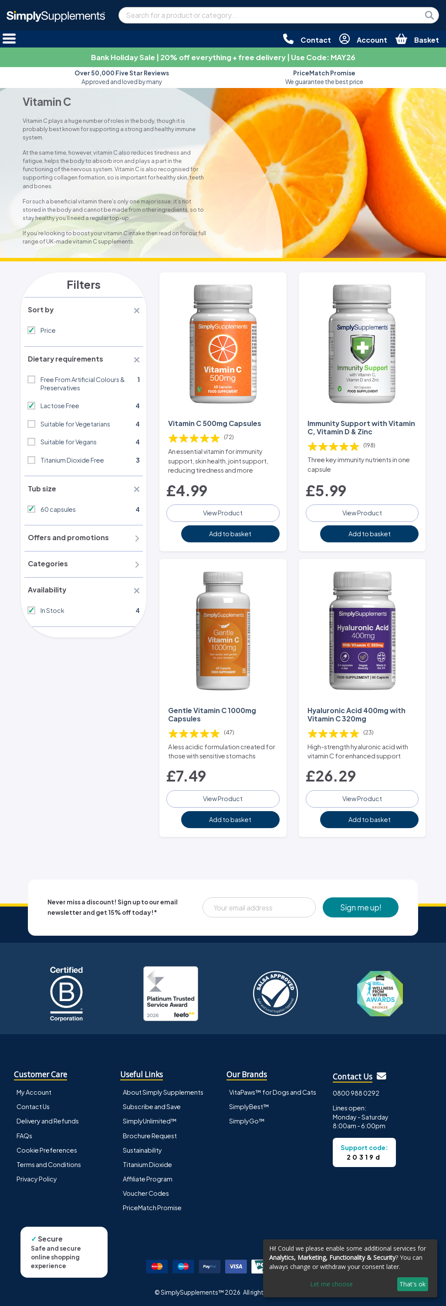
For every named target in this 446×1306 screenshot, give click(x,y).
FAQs (24, 1134)
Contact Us (33, 1105)
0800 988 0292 (356, 1092)
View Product (223, 512)
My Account (34, 1091)
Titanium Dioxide (147, 1163)
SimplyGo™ (247, 1119)
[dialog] (350, 1268)
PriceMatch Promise (152, 1206)
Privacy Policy (37, 1177)
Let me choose (331, 1284)
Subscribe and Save (152, 1105)
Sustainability (142, 1149)
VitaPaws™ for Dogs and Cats (272, 1091)
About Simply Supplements (163, 1091)
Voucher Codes (146, 1192)
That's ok (412, 1284)
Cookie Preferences (47, 1149)
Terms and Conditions (49, 1163)
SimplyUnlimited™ (150, 1119)
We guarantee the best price (324, 77)
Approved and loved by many (121, 77)
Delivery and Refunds (48, 1119)
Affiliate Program (147, 1177)
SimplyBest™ (249, 1105)
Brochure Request (150, 1134)
